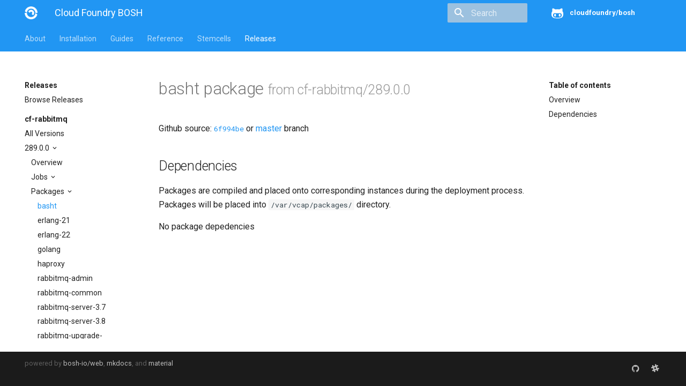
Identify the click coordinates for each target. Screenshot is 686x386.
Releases (260, 38)
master (269, 128)
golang (49, 249)
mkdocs (119, 363)
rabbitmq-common (70, 292)
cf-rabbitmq (46, 119)
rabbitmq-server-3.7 (72, 307)
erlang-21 (54, 220)
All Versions (44, 133)
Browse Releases (54, 99)
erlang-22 (54, 235)
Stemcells (214, 38)
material (160, 363)
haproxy (51, 263)
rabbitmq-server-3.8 (72, 321)
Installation (77, 38)
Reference (165, 38)
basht (47, 206)
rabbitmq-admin (65, 278)
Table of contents (580, 85)
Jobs (40, 177)
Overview (47, 162)
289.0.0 (38, 148)
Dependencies (573, 114)
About (35, 38)
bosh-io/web (83, 363)
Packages (48, 191)
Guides (121, 38)
